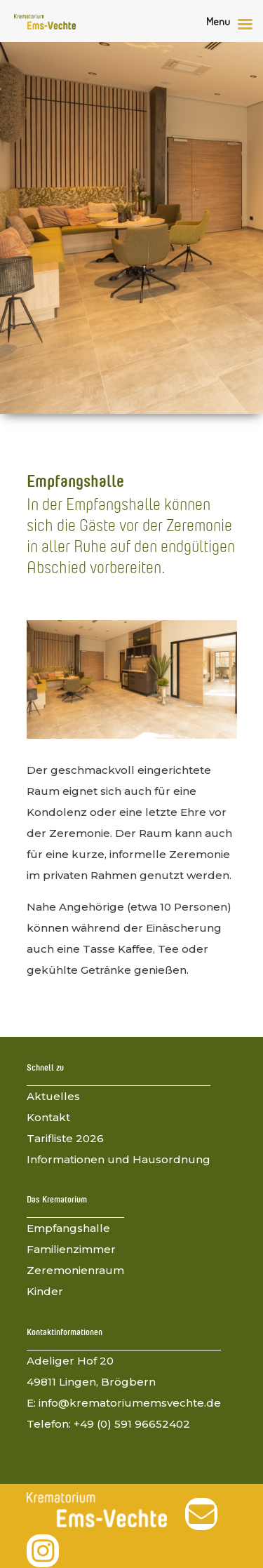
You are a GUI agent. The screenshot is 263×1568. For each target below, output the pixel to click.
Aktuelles (53, 1096)
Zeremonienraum (75, 1270)
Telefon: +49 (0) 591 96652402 (108, 1423)
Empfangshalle (68, 1228)
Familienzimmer (71, 1249)
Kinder (45, 1291)
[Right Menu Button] (232, 24)
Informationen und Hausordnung (118, 1159)
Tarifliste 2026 (65, 1138)
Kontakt (48, 1117)
